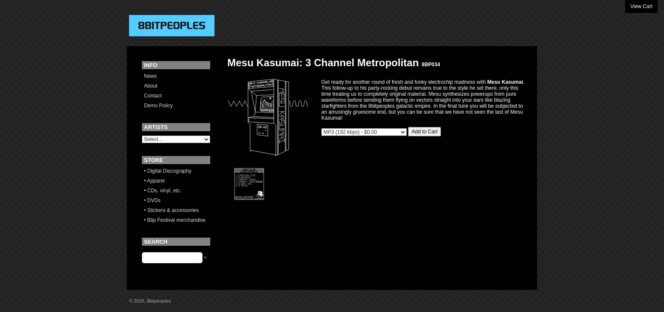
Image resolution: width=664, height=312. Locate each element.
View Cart (641, 6)
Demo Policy (158, 106)
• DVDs (152, 200)
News (150, 76)
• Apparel (154, 181)
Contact (153, 96)
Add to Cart (424, 132)
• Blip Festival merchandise (175, 220)
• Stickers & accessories (171, 210)
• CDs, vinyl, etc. (163, 191)
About (150, 86)
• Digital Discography (167, 171)
